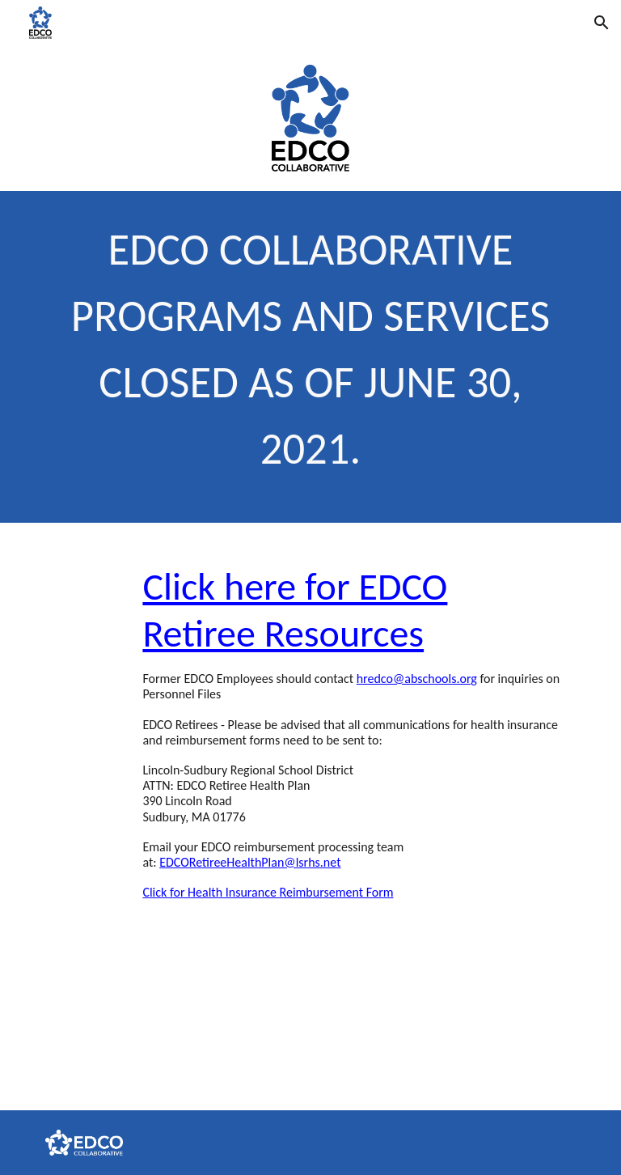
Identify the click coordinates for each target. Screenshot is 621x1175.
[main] (310, 356)
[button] (601, 22)
